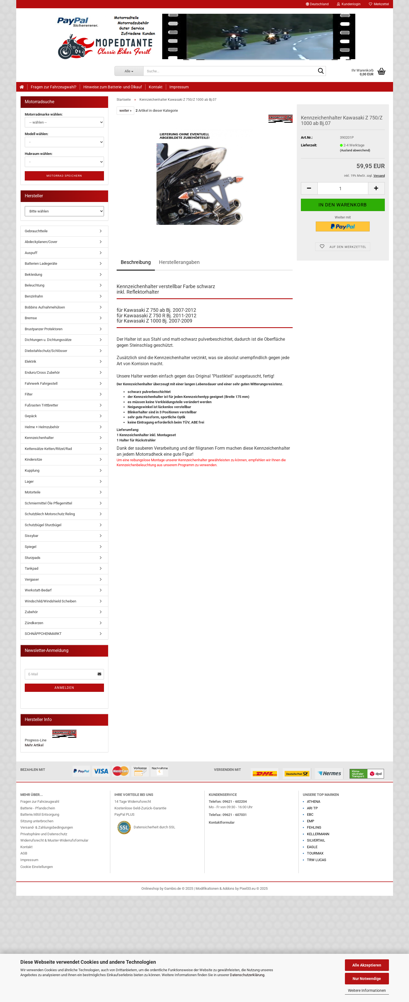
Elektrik (30, 361)
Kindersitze (33, 459)
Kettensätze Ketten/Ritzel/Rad (48, 449)
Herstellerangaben (179, 262)
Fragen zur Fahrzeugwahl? (53, 87)
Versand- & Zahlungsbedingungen (46, 827)
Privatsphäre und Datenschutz (43, 834)
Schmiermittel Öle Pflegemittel (48, 503)
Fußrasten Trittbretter (41, 405)
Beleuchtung (34, 285)
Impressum (179, 87)
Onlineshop (150, 888)
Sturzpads (32, 558)
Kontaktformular (222, 822)
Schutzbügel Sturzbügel (43, 525)
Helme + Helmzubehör (42, 427)
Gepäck (31, 416)
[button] (317, 4)
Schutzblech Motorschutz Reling (50, 514)
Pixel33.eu (248, 888)
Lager (29, 481)
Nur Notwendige (367, 978)
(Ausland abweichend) (355, 150)
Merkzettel (379, 4)
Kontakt (156, 87)
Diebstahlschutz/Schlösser (46, 351)
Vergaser (32, 579)
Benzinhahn (34, 296)
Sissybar (31, 536)
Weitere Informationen (367, 990)
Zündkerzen (34, 623)
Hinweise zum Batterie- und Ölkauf (112, 87)
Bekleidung (33, 274)
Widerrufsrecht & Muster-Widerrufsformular (54, 840)
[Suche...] (128, 71)
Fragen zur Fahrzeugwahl (39, 801)
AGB (23, 853)
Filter (28, 394)
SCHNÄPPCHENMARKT (43, 634)
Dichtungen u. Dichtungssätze (48, 340)
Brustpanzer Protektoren (43, 329)
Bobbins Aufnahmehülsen (45, 307)
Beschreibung (136, 262)
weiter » (125, 110)
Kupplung (32, 470)
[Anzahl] (342, 188)
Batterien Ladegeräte (41, 263)
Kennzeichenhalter (39, 438)
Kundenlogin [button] (349, 4)
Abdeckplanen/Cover (41, 242)
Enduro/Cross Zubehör (42, 372)
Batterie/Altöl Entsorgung (39, 814)
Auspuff (31, 253)
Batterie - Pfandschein (37, 808)
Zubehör (31, 612)
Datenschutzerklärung (247, 975)
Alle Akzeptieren (366, 965)
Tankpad (31, 568)
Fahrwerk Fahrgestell (41, 383)
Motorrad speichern (64, 175)
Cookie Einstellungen (36, 867)
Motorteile (32, 492)
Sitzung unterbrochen (36, 821)
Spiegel (30, 547)
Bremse (31, 318)
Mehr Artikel (34, 745)
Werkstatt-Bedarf (38, 590)
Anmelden (64, 688)
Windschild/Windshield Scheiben (50, 601)
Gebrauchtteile (36, 231)
